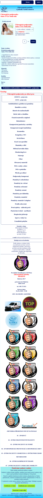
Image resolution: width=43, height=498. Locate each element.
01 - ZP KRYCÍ (21, 435)
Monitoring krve (20, 152)
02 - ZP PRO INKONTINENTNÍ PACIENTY (21, 440)
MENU (39, 2)
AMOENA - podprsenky (21, 97)
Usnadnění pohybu (20, 221)
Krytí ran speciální (20, 142)
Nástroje (21, 155)
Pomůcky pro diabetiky (21, 193)
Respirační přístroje (21, 214)
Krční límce (21, 138)
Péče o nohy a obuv (20, 166)
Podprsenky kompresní (21, 176)
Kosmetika (20, 131)
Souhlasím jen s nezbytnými (27, 486)
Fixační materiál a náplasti (21, 117)
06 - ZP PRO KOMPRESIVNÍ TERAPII (21, 461)
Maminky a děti (20, 145)
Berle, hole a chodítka (20, 114)
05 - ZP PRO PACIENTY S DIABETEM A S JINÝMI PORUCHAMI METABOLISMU (21, 455)
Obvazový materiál (20, 162)
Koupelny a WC (20, 135)
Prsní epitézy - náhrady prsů (20, 207)
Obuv (21, 159)
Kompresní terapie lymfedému (20, 128)
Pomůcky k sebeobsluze (21, 180)
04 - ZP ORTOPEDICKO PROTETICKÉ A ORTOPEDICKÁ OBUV (21, 449)
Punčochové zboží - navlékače (21, 211)
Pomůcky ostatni (20, 190)
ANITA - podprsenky (21, 100)
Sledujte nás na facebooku (21, 240)
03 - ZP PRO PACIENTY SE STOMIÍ (21, 444)
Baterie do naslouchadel (21, 110)
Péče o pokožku (21, 169)
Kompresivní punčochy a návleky (20, 124)
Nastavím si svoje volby (19, 490)
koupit (33, 41)
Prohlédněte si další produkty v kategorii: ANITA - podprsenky (21, 88)
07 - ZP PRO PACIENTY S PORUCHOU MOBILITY (21, 465)
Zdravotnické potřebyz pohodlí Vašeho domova (25, 8)
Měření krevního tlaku (20, 148)
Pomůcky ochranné (20, 187)
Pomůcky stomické (20, 197)
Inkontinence (20, 121)
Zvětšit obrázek (6, 21)
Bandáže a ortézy (21, 107)
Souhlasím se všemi (9, 486)
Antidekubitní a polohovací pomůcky (20, 104)
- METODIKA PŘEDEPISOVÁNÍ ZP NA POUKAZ (21, 431)
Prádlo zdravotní (20, 204)
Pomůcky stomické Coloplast (20, 200)
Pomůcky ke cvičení (20, 183)
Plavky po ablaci (20, 173)
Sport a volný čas (21, 218)
